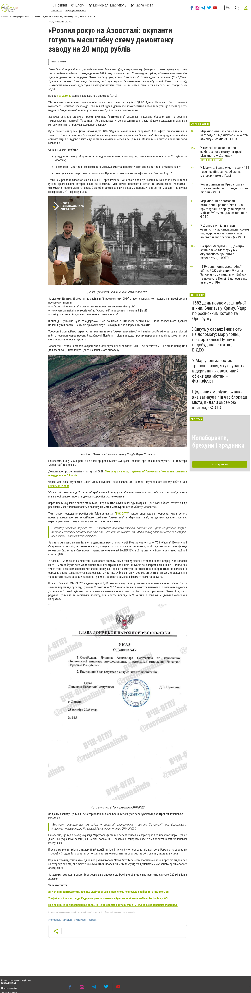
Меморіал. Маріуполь (107, 5)
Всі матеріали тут (220, 464)
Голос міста (56, 10)
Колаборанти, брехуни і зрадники (218, 441)
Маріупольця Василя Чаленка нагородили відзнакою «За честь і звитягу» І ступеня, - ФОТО (224, 135)
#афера (92, 919)
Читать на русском (58, 62)
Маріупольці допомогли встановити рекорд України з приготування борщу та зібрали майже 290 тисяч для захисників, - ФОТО (225, 209)
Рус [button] (228, 7)
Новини (59, 5)
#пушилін (67, 919)
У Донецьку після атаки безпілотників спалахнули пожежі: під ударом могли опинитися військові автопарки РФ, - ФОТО (225, 231)
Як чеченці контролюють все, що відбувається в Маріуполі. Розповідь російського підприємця (108, 891)
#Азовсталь (54, 919)
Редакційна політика (76, 10)
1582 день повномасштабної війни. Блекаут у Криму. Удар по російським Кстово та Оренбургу (219, 310)
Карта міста (141, 5)
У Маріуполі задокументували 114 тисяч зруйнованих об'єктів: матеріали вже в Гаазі (224, 171)
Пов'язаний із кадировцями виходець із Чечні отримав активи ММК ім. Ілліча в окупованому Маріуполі (113, 905)
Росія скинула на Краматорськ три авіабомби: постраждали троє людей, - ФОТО (224, 188)
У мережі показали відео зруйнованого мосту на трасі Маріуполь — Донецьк (221, 152)
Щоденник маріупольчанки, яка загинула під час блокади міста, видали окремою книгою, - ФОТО (219, 399)
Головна (4, 16)
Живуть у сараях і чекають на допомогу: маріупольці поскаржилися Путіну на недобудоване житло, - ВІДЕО (217, 339)
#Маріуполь (80, 919)
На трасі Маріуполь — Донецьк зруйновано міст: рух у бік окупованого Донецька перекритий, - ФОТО (222, 252)
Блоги (78, 5)
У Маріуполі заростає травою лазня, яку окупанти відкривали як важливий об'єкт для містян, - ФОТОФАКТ (218, 371)
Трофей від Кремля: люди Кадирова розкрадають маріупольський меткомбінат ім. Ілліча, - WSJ (108, 898)
